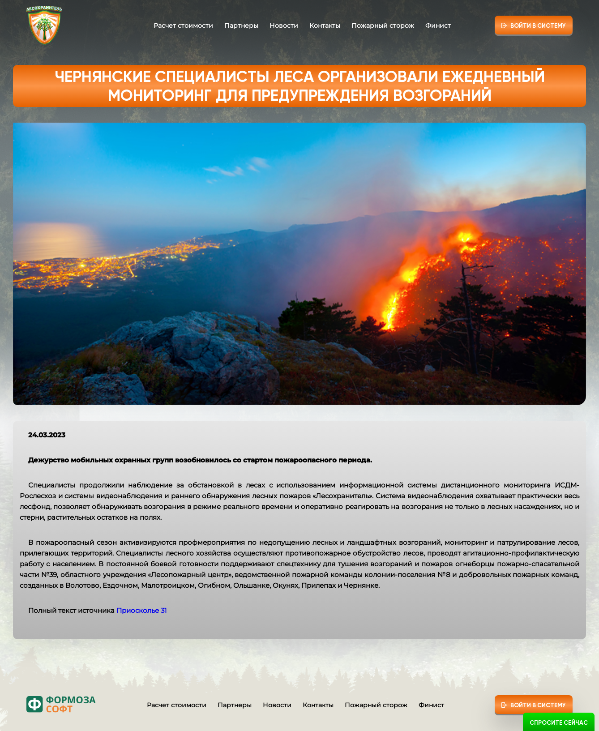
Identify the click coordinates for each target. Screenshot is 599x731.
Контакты (324, 25)
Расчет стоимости (183, 25)
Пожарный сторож (382, 25)
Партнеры (241, 25)
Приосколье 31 (141, 610)
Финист (438, 25)
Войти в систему (538, 25)
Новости (284, 25)
